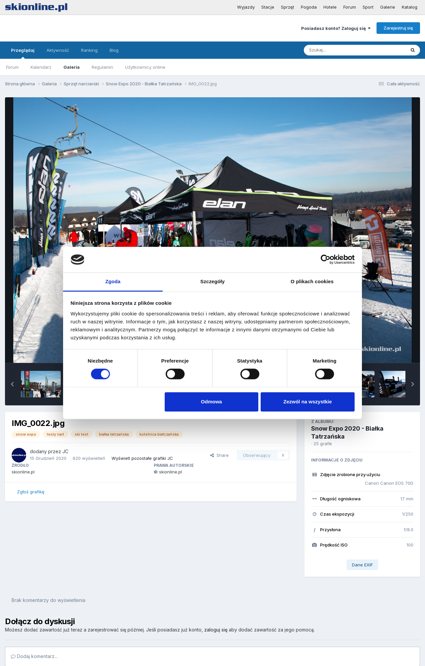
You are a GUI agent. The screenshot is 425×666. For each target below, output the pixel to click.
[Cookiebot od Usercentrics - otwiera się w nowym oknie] (326, 260)
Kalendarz (41, 67)
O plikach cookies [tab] (312, 281)
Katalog (409, 7)
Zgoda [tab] (113, 281)
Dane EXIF (362, 564)
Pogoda (309, 7)
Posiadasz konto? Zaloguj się (336, 28)
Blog (114, 50)
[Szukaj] (338, 50)
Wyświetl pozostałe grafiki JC (142, 458)
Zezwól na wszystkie (307, 401)
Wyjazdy (246, 7)
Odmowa (211, 401)
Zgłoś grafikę (30, 491)
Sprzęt (287, 7)
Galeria (71, 67)
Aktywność (57, 50)
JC (65, 451)
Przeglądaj (23, 53)
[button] (12, 384)
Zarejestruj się (398, 28)
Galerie (387, 7)
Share (219, 455)
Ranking (89, 50)
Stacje (267, 7)
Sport (368, 7)
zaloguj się (215, 629)
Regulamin (102, 67)
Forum (349, 7)
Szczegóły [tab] (212, 281)
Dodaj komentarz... (34, 656)
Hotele (330, 7)
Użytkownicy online (145, 67)
